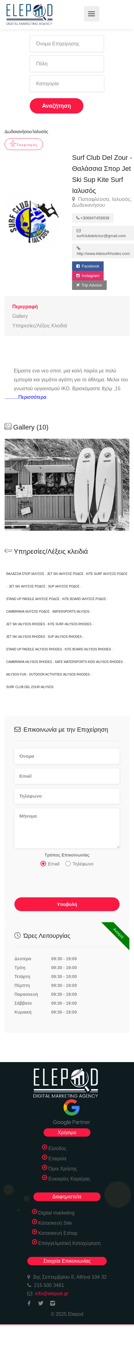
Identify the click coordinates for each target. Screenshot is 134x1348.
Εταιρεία (57, 1158)
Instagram (87, 275)
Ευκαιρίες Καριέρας (69, 1178)
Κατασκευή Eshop (58, 1233)
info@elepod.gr (51, 1293)
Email (49, 863)
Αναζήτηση (56, 106)
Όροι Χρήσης (62, 1168)
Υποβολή (67, 904)
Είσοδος (57, 1148)
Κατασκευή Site (55, 1223)
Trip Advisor (89, 285)
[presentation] (61, 884)
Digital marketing (56, 1212)
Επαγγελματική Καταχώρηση (69, 1243)
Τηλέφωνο (79, 863)
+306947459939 (92, 218)
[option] (67, 485)
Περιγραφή (25, 306)
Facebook (87, 266)
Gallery (20, 316)
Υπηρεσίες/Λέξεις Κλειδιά (39, 325)
